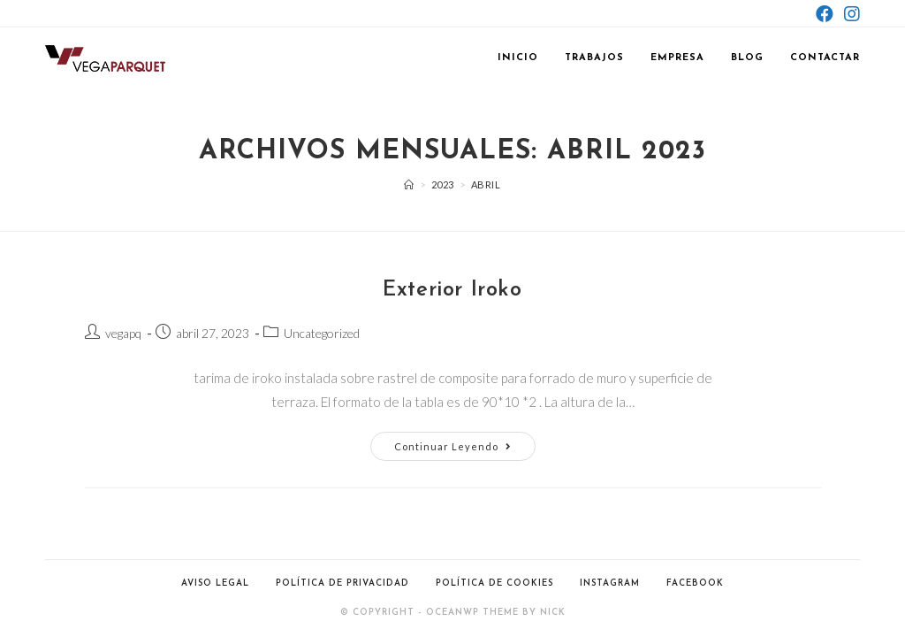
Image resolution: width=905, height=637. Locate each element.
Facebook (695, 583)
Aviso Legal (215, 583)
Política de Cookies (494, 583)
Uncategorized (322, 333)
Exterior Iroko (452, 290)
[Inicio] (409, 184)
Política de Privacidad (342, 583)
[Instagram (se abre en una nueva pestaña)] (849, 13)
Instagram (610, 583)
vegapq (123, 333)
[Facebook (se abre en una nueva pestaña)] (824, 13)
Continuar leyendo (465, 450)
